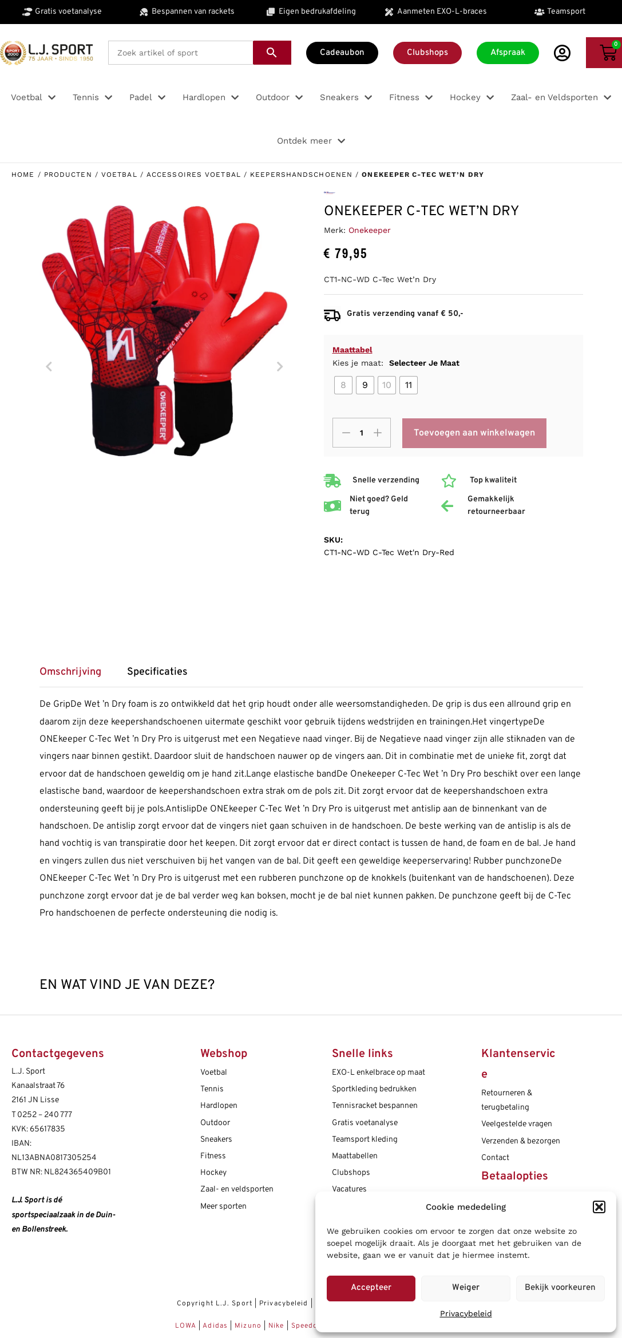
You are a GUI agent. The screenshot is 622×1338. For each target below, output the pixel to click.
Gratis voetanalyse (365, 1123)
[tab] (76, 676)
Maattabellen (355, 1156)
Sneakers (216, 1140)
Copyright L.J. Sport (214, 1303)
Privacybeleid (466, 1313)
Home (22, 175)
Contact (495, 1158)
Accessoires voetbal (193, 175)
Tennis (212, 1089)
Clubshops (351, 1173)
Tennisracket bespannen (375, 1106)
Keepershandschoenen (301, 175)
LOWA (187, 1326)
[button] (599, 1207)
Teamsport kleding (365, 1140)
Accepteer (371, 1287)
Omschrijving (70, 672)
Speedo (304, 1326)
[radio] (343, 385)
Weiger (466, 1287)
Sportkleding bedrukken (374, 1089)
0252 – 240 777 (44, 1115)
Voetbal (119, 175)
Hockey (213, 1173)
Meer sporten (223, 1207)
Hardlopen (218, 1106)
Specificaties (157, 672)
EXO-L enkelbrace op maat (378, 1073)
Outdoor (215, 1123)
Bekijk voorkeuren (560, 1287)
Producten (68, 175)
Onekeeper (369, 230)
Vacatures (349, 1189)
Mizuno (249, 1326)
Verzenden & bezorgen (520, 1141)
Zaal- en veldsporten (237, 1189)
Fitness (213, 1156)
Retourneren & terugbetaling (506, 1100)
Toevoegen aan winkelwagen (474, 433)
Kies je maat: (395, 362)
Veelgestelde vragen (516, 1124)
